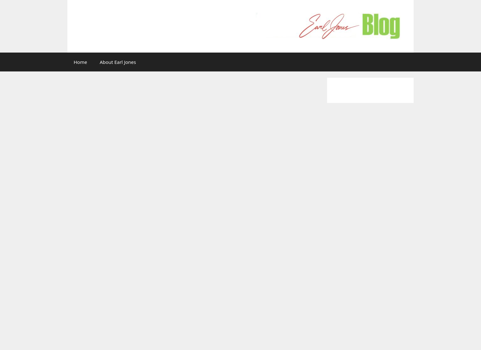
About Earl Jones (118, 62)
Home (80, 62)
